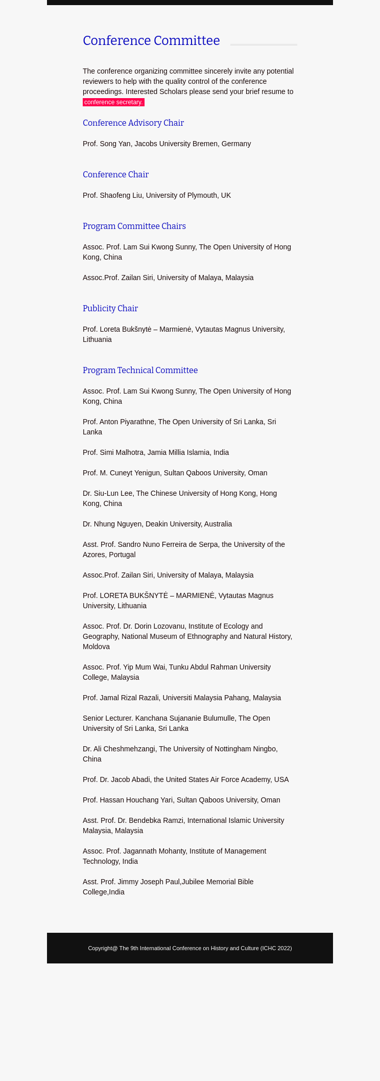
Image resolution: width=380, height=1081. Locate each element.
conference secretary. (113, 102)
